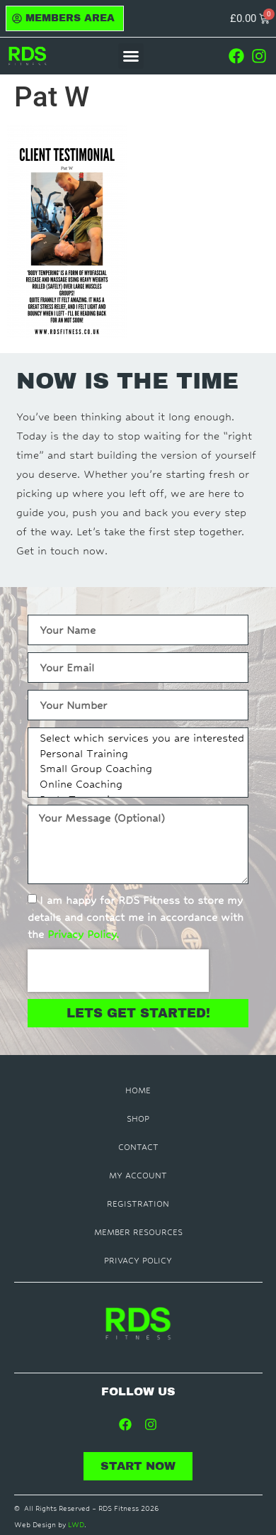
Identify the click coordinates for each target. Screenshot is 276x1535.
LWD (76, 1525)
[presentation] (118, 970)
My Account (138, 1175)
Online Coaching (136, 785)
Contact (138, 1147)
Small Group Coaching (136, 770)
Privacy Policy (138, 1261)
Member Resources (138, 1232)
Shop (138, 1119)
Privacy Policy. (83, 934)
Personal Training (136, 755)
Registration (138, 1204)
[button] (131, 56)
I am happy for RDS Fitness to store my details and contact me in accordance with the (135, 917)
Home (138, 1090)
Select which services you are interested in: (136, 739)
